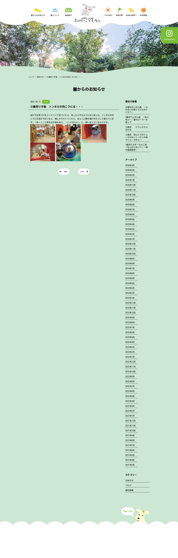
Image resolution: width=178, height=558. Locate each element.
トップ (31, 77)
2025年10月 (130, 195)
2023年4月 (130, 342)
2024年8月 (130, 263)
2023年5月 (130, 337)
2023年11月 (130, 308)
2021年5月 (130, 455)
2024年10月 (130, 254)
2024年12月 (130, 244)
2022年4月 (130, 401)
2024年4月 (130, 283)
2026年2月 (130, 175)
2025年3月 (130, 229)
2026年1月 (130, 180)
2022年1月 (130, 416)
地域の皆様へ (131, 15)
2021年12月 (130, 421)
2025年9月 (130, 200)
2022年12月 (130, 362)
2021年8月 (130, 440)
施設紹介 (68, 15)
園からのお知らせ (38, 15)
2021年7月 (130, 445)
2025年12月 (130, 185)
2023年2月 (130, 352)
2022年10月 (130, 372)
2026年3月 (130, 170)
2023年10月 (130, 313)
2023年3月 (130, 347)
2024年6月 (130, 273)
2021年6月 (130, 450)
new (65, 172)
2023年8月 (130, 322)
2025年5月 (130, 219)
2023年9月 (130, 318)
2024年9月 (130, 259)
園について (55, 15)
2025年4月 (130, 224)
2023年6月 (130, 332)
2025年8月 (130, 205)
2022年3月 (130, 406)
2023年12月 (130, 303)
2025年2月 (130, 234)
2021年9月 (130, 435)
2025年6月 (130, 214)
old (82, 172)
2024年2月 (130, 293)
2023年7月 (130, 327)
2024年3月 (130, 288)
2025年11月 (130, 190)
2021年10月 (130, 431)
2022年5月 (130, 396)
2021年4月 (130, 460)
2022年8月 (130, 381)
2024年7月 (130, 268)
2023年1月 (130, 357)
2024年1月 (130, 298)
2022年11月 (130, 367)
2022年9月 (130, 377)
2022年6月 (130, 391)
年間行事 (119, 15)
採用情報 (143, 15)
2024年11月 (130, 249)
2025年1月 (130, 239)
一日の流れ (108, 15)
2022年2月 (130, 411)
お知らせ (40, 77)
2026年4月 (130, 165)
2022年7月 (130, 386)
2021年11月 (130, 426)
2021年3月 (130, 465)
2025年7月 (130, 210)
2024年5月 (130, 278)
